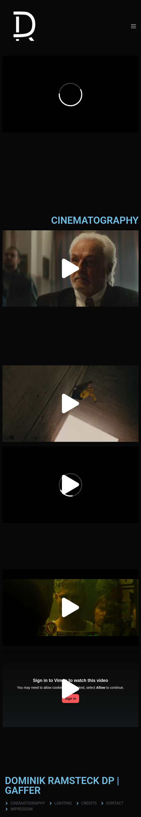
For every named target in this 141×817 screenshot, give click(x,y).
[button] (70, 268)
